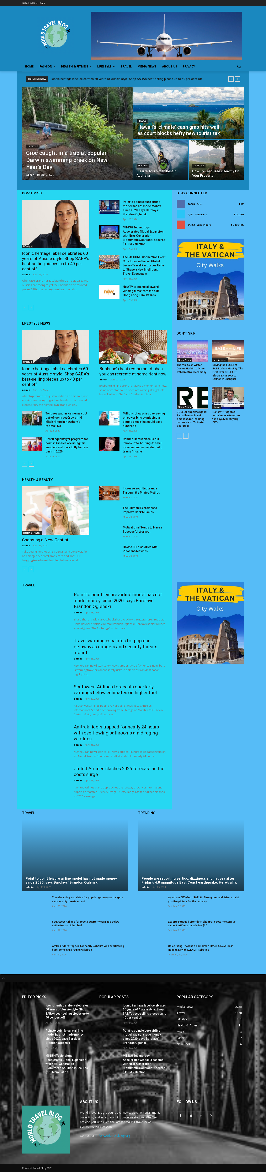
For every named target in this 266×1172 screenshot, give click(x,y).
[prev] (231, 79)
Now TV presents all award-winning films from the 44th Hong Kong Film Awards (141, 291)
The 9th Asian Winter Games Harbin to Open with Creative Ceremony (191, 368)
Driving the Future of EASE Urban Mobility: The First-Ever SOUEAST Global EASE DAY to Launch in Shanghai (227, 372)
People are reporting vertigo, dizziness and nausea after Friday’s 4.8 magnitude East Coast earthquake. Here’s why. (189, 880)
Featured (143, 165)
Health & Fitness (32, 532)
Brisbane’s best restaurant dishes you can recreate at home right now (132, 371)
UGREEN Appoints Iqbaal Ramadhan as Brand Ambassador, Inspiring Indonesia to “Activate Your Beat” (192, 419)
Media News (184, 360)
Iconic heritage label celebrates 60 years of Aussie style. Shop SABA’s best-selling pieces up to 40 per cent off (126, 79)
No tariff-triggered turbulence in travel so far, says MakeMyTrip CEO (226, 417)
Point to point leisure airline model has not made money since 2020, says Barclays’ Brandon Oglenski (118, 600)
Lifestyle (33, 146)
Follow (239, 214)
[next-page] (31, 307)
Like (241, 204)
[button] (239, 66)
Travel (142, 121)
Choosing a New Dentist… (46, 539)
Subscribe (237, 224)
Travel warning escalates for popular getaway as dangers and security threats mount (115, 646)
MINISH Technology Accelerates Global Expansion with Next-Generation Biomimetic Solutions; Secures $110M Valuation (144, 236)
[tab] (133, 978)
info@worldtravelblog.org (113, 1136)
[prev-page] (24, 307)
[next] (237, 79)
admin (26, 274)
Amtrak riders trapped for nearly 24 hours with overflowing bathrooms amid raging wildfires (116, 732)
